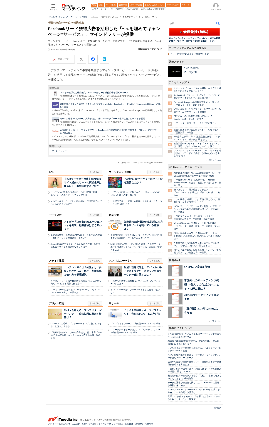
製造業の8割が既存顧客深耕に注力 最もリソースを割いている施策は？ (144, 225)
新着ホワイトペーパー (181, 328)
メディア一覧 (54, 424)
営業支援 (114, 215)
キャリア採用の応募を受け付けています (189, 54)
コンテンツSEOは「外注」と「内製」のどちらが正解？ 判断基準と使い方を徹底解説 (83, 271)
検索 (218, 23)
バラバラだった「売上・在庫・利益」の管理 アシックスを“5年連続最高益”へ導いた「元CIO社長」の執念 (197, 209)
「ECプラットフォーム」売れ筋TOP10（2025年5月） (135, 323)
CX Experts (190, 71)
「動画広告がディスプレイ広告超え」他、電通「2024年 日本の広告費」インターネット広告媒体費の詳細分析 (76, 335)
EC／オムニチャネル (120, 260)
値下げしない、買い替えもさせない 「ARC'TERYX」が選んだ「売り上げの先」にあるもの (197, 192)
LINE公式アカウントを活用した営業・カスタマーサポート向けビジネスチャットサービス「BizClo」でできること (136, 247)
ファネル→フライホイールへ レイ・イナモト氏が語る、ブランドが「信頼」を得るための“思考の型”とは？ (197, 153)
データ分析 (55, 215)
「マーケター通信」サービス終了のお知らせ (195, 123)
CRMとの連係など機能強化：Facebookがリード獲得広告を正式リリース (94, 92)
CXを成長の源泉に (191, 68)
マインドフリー (59, 151)
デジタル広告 (56, 303)
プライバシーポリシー (107, 424)
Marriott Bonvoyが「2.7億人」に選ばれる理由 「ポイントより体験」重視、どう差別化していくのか (197, 226)
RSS (121, 424)
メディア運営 (56, 260)
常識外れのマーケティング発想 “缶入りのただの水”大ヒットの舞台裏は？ (201, 284)
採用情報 (139, 424)
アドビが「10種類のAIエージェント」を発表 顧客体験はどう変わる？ (83, 225)
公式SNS (66, 424)
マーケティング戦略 (120, 172)
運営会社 (129, 424)
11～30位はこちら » (213, 160)
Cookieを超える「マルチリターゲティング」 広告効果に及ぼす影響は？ (83, 314)
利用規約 (217, 408)
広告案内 (76, 424)
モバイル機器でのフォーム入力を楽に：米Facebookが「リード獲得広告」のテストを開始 (102, 118)
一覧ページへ (216, 321)
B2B (51, 172)
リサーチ (114, 303)
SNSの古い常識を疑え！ (198, 266)
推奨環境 (149, 424)
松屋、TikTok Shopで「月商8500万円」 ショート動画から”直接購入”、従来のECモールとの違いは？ (197, 236)
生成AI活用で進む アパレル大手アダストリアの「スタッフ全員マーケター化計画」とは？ (143, 271)
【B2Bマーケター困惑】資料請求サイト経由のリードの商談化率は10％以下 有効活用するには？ (83, 182)
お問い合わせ (88, 424)
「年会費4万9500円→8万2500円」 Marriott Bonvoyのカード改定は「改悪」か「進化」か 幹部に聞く (197, 183)
